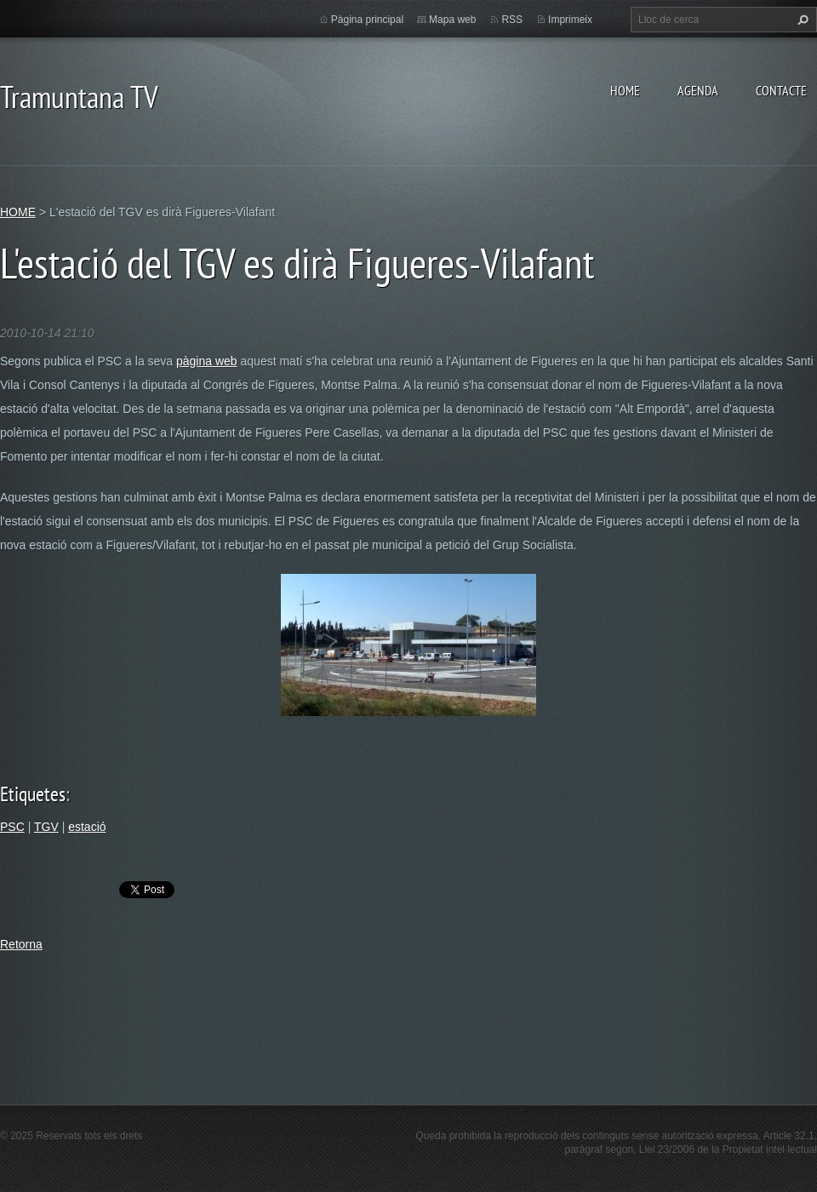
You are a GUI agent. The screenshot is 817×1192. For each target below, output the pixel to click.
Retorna (21, 944)
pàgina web (206, 361)
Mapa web (452, 20)
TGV (46, 827)
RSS (512, 20)
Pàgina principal (367, 20)
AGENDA (697, 90)
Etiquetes (33, 794)
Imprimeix (570, 20)
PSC (12, 827)
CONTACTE (781, 90)
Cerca (801, 19)
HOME (625, 90)
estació (87, 827)
